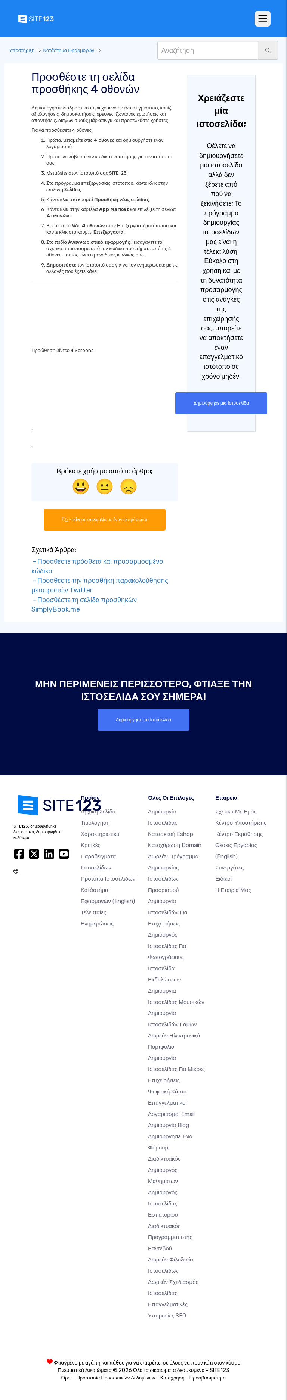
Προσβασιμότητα (207, 1377)
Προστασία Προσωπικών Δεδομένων (115, 1377)
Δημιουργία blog (168, 1124)
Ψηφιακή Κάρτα (167, 1091)
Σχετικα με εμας (236, 811)
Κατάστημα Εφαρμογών (68, 50)
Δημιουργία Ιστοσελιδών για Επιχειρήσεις (167, 912)
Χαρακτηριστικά (100, 833)
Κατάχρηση (172, 1377)
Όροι (66, 1377)
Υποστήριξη (21, 50)
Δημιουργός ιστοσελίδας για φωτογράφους (167, 945)
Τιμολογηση (95, 822)
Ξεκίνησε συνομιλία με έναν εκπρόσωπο (105, 519)
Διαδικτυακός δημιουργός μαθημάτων (164, 1169)
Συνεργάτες (229, 867)
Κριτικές (91, 844)
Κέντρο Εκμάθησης (239, 833)
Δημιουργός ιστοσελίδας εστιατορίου (163, 1203)
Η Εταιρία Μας (233, 889)
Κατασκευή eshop (170, 833)
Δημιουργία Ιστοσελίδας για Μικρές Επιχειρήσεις (176, 1068)
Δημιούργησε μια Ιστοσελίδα (221, 403)
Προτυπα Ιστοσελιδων (108, 878)
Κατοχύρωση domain (174, 844)
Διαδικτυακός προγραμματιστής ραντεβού (170, 1236)
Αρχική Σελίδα (98, 811)
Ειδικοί (223, 878)
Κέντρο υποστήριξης (240, 822)
